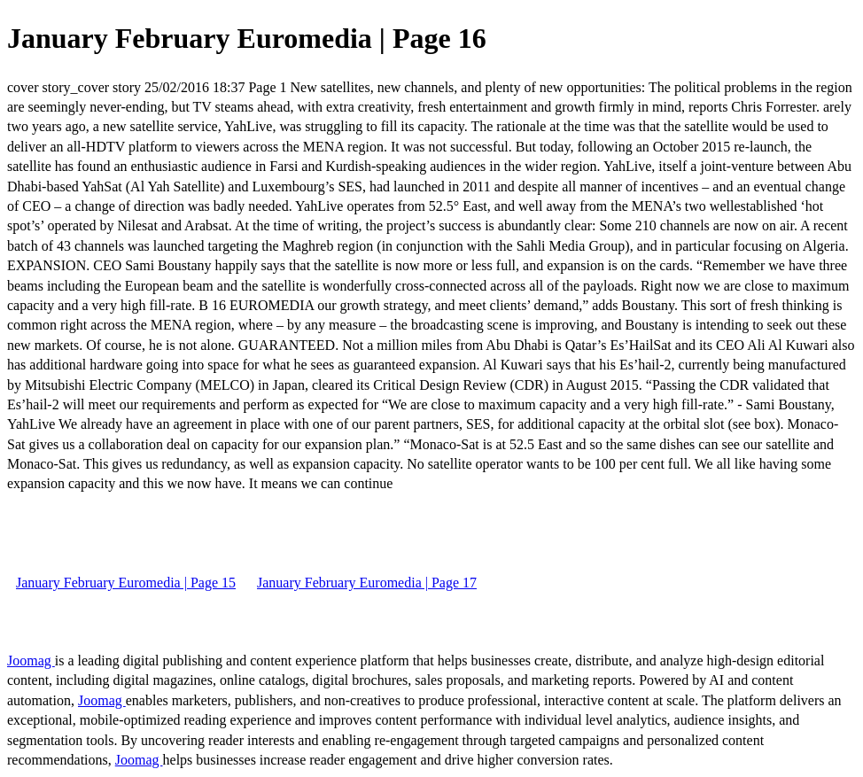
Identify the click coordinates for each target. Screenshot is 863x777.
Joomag (31, 660)
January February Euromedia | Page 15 (126, 582)
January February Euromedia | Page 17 (367, 582)
